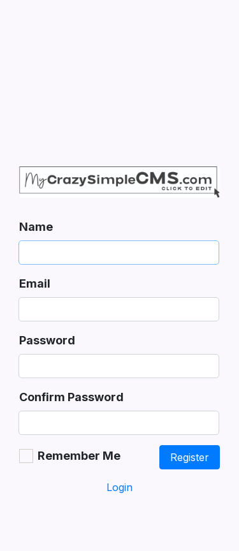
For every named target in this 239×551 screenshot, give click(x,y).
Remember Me (79, 455)
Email (34, 283)
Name (36, 226)
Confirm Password (71, 397)
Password (47, 340)
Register (189, 457)
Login (119, 487)
